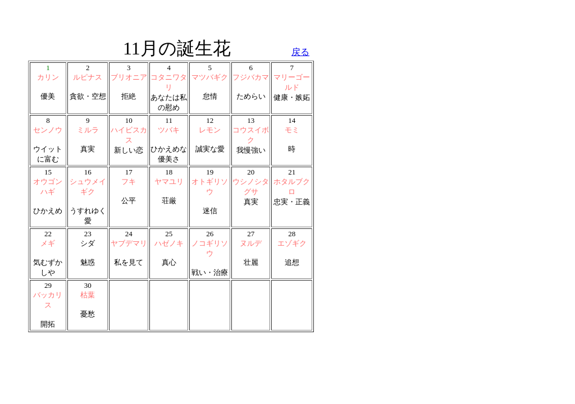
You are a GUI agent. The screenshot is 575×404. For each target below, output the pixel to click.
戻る (300, 52)
